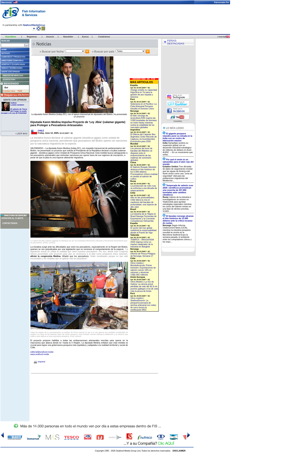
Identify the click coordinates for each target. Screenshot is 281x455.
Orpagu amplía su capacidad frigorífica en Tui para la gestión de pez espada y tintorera (144, 93)
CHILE (41, 130)
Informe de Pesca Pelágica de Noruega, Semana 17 (143, 254)
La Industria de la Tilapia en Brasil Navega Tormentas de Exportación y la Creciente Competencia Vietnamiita (144, 217)
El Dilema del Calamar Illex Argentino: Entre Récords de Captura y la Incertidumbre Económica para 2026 (144, 138)
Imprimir (39, 361)
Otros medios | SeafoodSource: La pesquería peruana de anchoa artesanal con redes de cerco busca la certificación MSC (143, 304)
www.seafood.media (39, 354)
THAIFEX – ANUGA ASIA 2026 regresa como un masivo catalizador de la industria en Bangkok (142, 243)
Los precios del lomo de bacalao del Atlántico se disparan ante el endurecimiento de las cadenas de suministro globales (142, 154)
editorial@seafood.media (41, 352)
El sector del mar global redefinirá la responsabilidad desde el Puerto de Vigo (144, 230)
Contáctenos (9, 223)
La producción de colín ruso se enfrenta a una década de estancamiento (144, 188)
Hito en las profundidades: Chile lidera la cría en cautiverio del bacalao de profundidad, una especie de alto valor (144, 202)
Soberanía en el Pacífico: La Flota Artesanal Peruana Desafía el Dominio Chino (144, 106)
